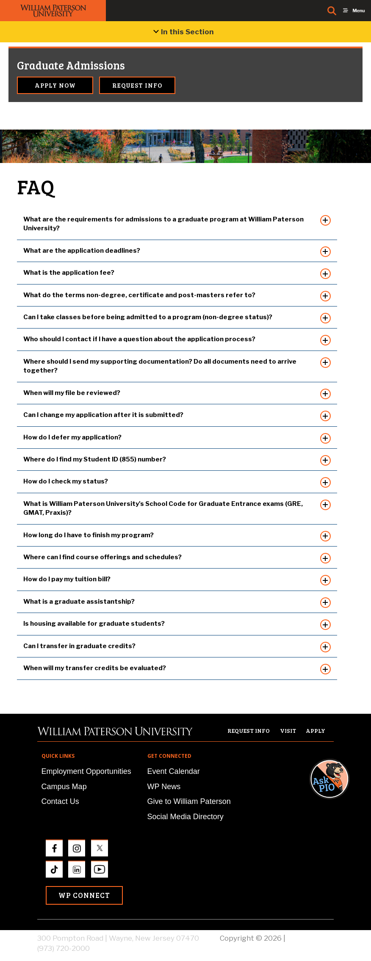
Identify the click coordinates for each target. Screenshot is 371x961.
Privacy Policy (310, 938)
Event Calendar (173, 771)
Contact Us (60, 801)
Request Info (137, 85)
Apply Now (55, 85)
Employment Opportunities (86, 771)
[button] (337, 655)
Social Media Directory (185, 816)
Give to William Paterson (189, 801)
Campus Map (64, 786)
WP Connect (84, 895)
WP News (164, 786)
